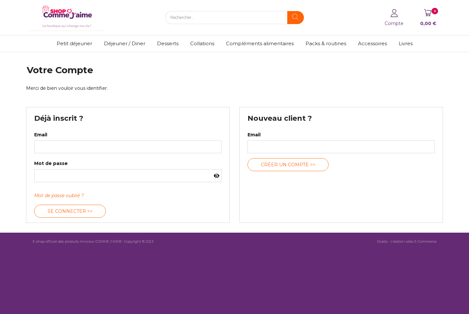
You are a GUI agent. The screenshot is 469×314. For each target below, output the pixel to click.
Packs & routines (326, 43)
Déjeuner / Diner (124, 43)
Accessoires (372, 43)
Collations (202, 43)
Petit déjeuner (74, 43)
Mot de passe (51, 163)
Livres (406, 43)
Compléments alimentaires (260, 43)
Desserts (167, 43)
